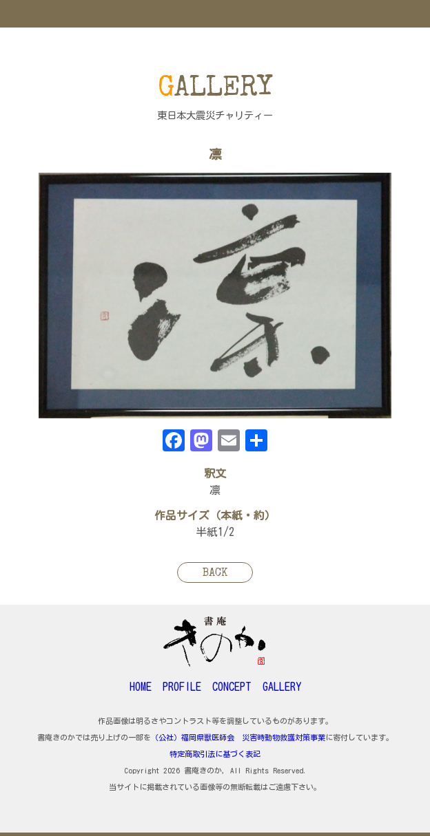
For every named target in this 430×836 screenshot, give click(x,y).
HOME (141, 686)
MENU (215, 14)
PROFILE (182, 686)
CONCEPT (232, 686)
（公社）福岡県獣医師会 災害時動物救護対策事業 (238, 737)
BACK (215, 573)
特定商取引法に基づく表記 (215, 754)
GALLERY (282, 686)
